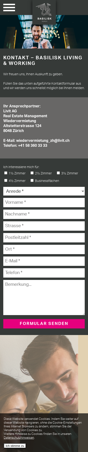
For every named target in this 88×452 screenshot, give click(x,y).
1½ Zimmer (15, 173)
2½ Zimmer (41, 173)
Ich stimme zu (15, 446)
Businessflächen (45, 181)
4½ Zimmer (15, 181)
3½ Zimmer (67, 173)
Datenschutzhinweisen (19, 437)
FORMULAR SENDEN (44, 324)
